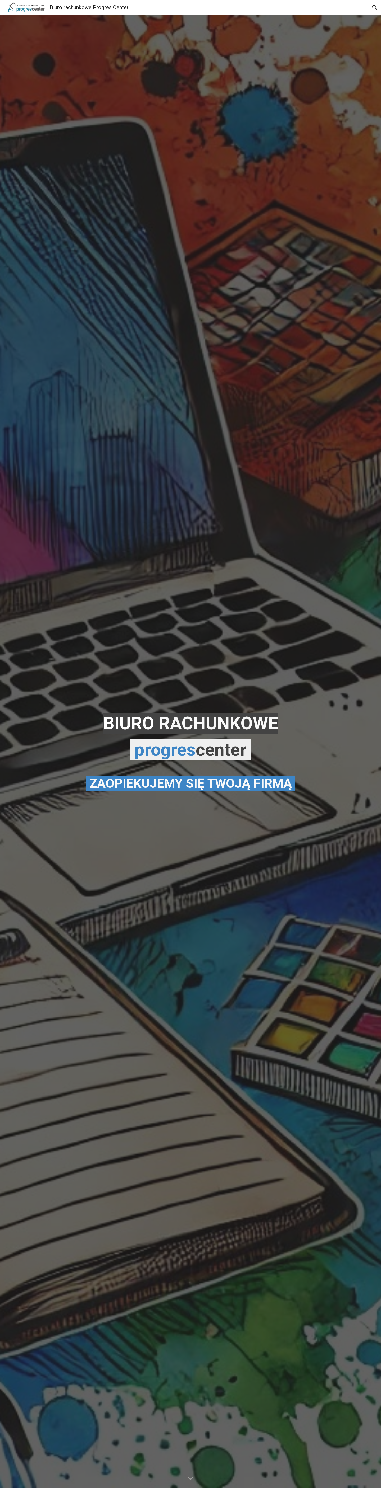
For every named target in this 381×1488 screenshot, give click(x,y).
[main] (190, 751)
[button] (374, 7)
